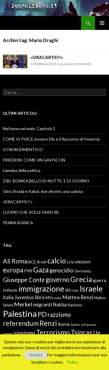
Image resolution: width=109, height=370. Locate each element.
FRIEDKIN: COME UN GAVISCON (34, 159)
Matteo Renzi (77, 297)
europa (13, 270)
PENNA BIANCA (18, 222)
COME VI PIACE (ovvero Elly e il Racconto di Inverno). (51, 138)
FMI (28, 270)
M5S (49, 298)
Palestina (20, 313)
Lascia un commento (75, 64)
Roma (63, 324)
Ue (97, 332)
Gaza (41, 269)
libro (40, 297)
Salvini (75, 324)
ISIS (67, 290)
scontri (8, 333)
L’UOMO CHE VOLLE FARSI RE (31, 212)
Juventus (24, 297)
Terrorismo (53, 332)
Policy (72, 362)
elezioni (82, 261)
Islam (75, 290)
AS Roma (15, 261)
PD (42, 314)
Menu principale (102, 23)
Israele (91, 288)
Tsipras (81, 332)
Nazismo (75, 305)
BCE (32, 261)
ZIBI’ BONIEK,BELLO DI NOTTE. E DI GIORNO (46, 180)
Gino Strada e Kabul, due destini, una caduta (43, 191)
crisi (70, 261)
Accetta (35, 355)
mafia (57, 298)
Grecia (81, 279)
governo (57, 279)
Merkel (23, 304)
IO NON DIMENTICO (23, 149)
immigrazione (41, 288)
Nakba (60, 305)
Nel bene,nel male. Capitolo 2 (29, 128)
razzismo (59, 314)
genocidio (61, 270)
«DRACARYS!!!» (46, 57)
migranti (42, 304)
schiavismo (88, 324)
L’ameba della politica (21, 170)
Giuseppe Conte (24, 279)
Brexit (42, 262)
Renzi (48, 323)
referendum (21, 323)
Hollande (10, 290)
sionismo (24, 332)
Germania (82, 271)
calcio (56, 260)
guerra (99, 280)
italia (8, 297)
